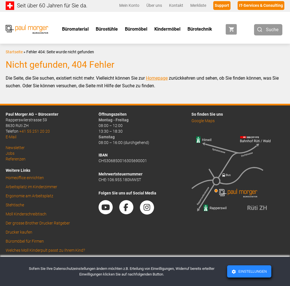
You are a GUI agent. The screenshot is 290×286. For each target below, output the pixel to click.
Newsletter (15, 147)
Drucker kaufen (19, 232)
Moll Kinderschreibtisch (26, 214)
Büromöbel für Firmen (25, 241)
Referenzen (15, 159)
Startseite (14, 52)
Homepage (157, 78)
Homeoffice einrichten (25, 177)
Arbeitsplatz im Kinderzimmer (31, 187)
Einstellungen (251, 272)
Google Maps (203, 120)
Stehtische (15, 205)
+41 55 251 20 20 (34, 131)
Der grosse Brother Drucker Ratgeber (38, 223)
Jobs (10, 153)
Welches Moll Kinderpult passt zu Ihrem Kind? (45, 250)
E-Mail (11, 137)
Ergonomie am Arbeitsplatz (29, 196)
